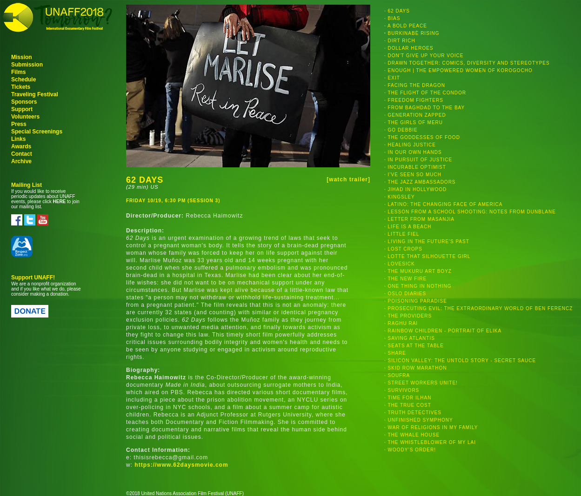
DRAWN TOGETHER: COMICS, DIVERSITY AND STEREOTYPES (469, 63)
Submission (27, 64)
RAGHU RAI (403, 323)
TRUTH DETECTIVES (414, 412)
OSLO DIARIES (407, 293)
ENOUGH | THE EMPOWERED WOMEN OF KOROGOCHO (460, 70)
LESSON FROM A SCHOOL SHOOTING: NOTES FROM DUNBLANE (472, 211)
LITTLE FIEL (404, 234)
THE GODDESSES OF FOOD (423, 137)
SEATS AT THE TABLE (416, 345)
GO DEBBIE (403, 129)
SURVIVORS (404, 390)
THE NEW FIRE (407, 278)
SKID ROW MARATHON (417, 367)
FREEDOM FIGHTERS (415, 100)
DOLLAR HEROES (411, 48)
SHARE (397, 353)
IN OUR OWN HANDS (415, 152)
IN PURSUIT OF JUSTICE (420, 159)
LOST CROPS (405, 248)
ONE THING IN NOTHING (420, 286)
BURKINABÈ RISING (414, 33)
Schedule (23, 79)
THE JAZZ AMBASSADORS (421, 182)
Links (18, 139)
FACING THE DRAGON (417, 85)
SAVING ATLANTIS (411, 338)
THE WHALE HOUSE (413, 434)
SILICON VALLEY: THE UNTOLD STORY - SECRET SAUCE (462, 360)
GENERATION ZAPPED (417, 115)
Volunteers (25, 116)
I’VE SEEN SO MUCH (414, 174)
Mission (21, 57)
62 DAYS (399, 10)
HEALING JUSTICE (412, 144)
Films (18, 72)
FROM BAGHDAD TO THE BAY (426, 107)
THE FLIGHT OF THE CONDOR (426, 92)
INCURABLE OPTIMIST (417, 167)
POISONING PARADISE (417, 301)
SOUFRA (399, 375)
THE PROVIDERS (409, 315)
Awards (21, 146)
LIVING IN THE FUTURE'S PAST (428, 241)
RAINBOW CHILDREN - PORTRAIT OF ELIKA (445, 330)
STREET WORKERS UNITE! (423, 382)
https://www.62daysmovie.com (181, 465)
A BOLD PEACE (407, 25)
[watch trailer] (348, 179)
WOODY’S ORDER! (412, 449)
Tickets (20, 87)
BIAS (394, 18)
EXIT (394, 77)
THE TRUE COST (409, 405)
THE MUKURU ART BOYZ (419, 271)
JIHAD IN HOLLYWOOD (417, 189)
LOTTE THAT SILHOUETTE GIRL (429, 256)
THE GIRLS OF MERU (415, 122)
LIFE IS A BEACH (410, 226)
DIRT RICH (401, 40)
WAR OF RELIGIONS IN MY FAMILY (433, 427)
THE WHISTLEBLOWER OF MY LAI (431, 442)
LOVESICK (401, 263)
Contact (21, 154)
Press (19, 124)
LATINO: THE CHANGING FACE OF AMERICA (445, 204)
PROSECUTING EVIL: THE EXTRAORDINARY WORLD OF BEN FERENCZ (480, 308)
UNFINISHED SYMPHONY (420, 420)
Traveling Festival (34, 94)
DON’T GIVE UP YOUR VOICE (426, 55)
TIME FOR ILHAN (409, 397)
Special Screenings (36, 131)
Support (22, 109)
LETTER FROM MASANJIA (421, 219)
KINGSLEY (401, 196)
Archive (21, 161)
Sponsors (24, 102)
